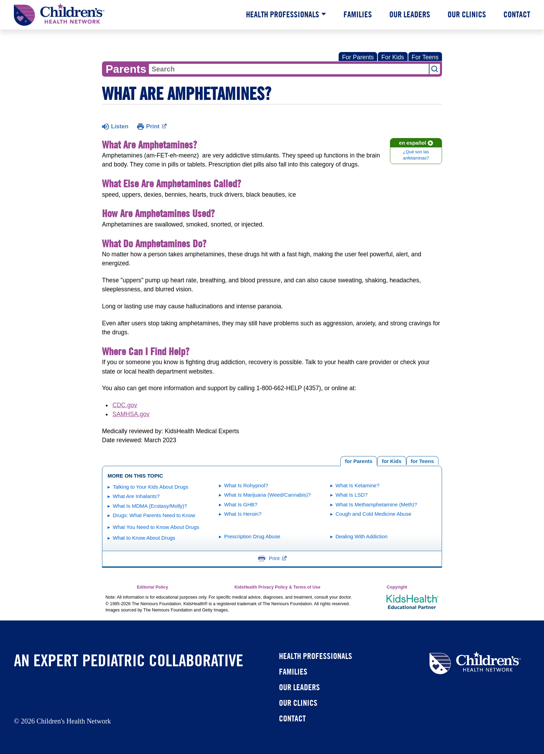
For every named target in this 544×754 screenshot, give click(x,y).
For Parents (358, 57)
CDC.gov (124, 405)
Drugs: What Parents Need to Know (154, 515)
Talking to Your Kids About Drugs (150, 487)
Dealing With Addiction (361, 536)
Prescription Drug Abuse (252, 536)
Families (357, 14)
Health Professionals (282, 14)
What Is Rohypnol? (246, 485)
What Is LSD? (351, 495)
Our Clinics (467, 14)
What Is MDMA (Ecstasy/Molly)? (150, 506)
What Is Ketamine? (357, 485)
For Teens (425, 57)
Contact (516, 14)
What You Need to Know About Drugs (156, 527)
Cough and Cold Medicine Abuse (373, 514)
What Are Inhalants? (136, 496)
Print (156, 126)
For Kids (392, 57)
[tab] (422, 460)
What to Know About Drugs (144, 538)
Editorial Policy (152, 587)
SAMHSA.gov (131, 414)
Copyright (396, 587)
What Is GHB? (240, 504)
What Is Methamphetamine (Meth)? (376, 504)
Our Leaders (409, 14)
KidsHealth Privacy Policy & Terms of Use (278, 587)
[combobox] (289, 69)
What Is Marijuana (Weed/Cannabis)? (267, 495)
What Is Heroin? (243, 514)
